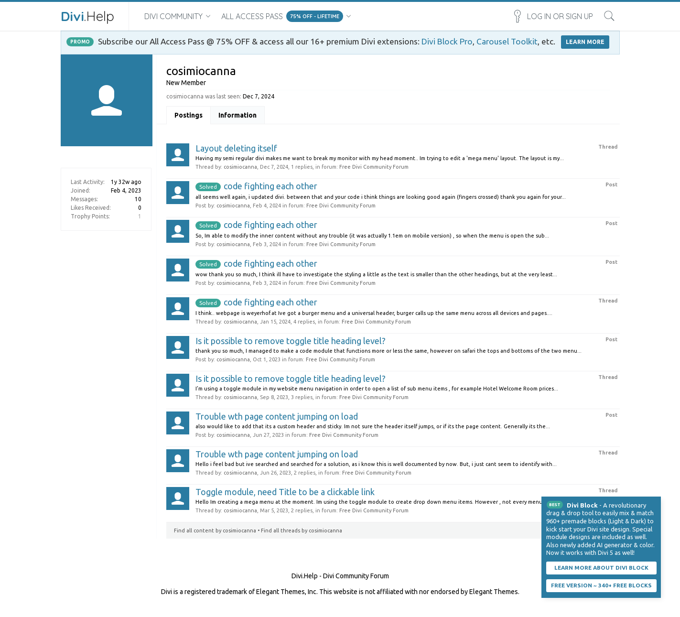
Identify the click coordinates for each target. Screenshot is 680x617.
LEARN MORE (585, 42)
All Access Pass (252, 16)
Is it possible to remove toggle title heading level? (290, 341)
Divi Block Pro (447, 41)
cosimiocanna (240, 167)
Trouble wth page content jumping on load (276, 416)
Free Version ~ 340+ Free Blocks (601, 585)
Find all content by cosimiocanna (215, 530)
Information (237, 115)
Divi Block (582, 505)
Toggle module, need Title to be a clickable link (285, 492)
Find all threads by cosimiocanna (301, 530)
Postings (188, 115)
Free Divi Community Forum (374, 167)
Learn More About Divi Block (601, 567)
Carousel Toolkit (507, 41)
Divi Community (173, 16)
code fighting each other (256, 186)
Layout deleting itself (236, 148)
